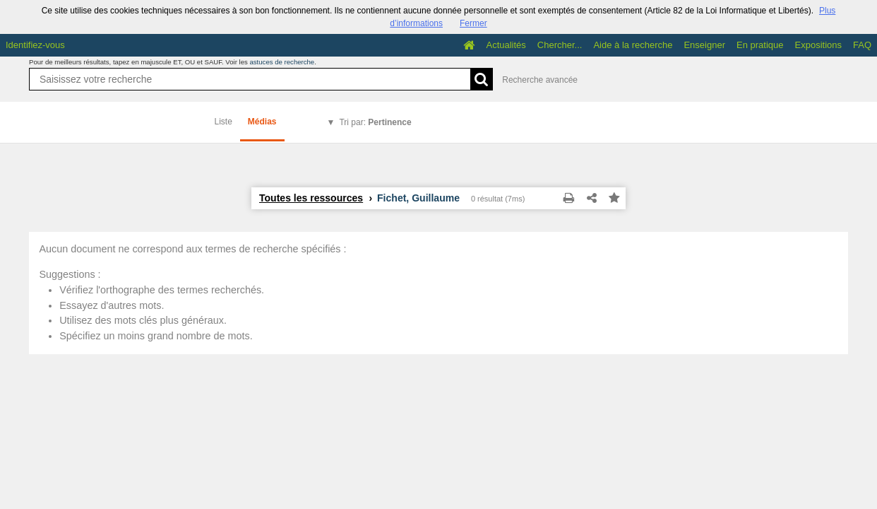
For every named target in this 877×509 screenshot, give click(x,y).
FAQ (862, 45)
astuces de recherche (281, 62)
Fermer (473, 23)
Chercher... (560, 45)
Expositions (818, 45)
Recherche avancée (540, 80)
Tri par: (375, 122)
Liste (223, 122)
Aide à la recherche (632, 45)
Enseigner (704, 45)
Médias (262, 122)
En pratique (760, 45)
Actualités (505, 45)
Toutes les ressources (311, 198)
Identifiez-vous (35, 45)
